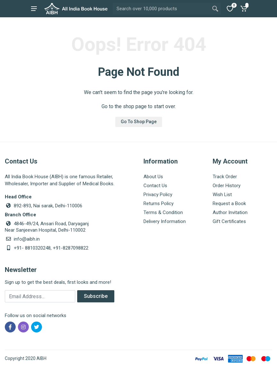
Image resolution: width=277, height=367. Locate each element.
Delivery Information (164, 221)
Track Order (225, 177)
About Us (153, 177)
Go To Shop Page (139, 121)
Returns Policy (158, 203)
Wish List (222, 194)
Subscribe (96, 296)
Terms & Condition (163, 212)
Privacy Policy (157, 194)
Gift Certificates (229, 221)
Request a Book (229, 203)
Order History (226, 185)
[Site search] (161, 8)
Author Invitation (230, 212)
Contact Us (155, 185)
